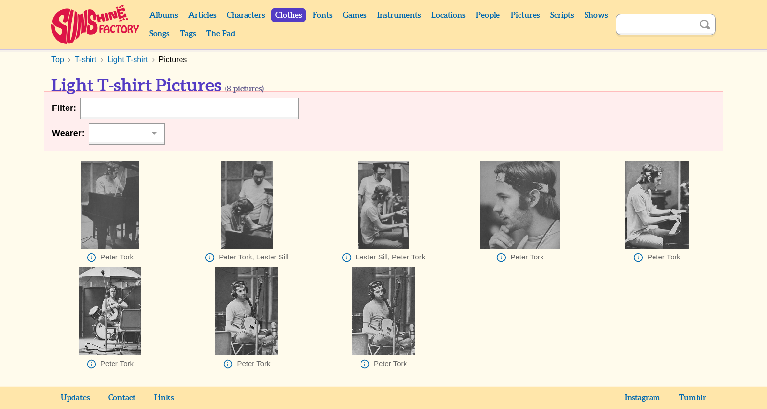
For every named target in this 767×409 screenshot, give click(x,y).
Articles (202, 15)
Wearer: (68, 133)
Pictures (525, 15)
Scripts (562, 15)
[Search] (655, 24)
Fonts (322, 15)
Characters (246, 15)
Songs (159, 34)
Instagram (642, 398)
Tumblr (692, 398)
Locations (448, 15)
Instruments (399, 15)
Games (354, 15)
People (488, 15)
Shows (596, 15)
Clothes (288, 15)
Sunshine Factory (95, 24)
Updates (75, 398)
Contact (121, 398)
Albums (163, 15)
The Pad (220, 34)
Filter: (64, 108)
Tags (188, 34)
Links (164, 398)
